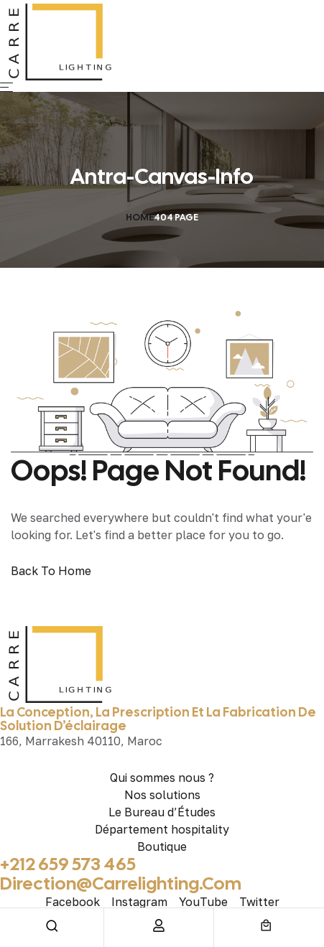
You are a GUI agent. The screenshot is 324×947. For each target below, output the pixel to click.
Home (140, 217)
